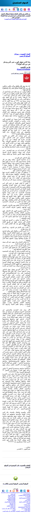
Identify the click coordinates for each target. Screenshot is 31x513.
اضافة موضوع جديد (25, 508)
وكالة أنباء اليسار (11, 498)
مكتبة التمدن (27, 505)
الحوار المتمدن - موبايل (22, 54)
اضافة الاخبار (27, 509)
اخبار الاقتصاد (12, 504)
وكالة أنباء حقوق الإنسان (10, 501)
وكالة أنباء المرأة (11, 495)
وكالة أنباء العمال (11, 500)
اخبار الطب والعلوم (11, 505)
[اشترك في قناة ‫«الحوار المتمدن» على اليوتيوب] (15, 19)
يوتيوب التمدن (27, 504)
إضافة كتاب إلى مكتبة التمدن (8, 511)
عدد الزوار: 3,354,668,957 (24, 507)
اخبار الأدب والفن (11, 496)
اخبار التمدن (12, 507)
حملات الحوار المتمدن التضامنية (23, 511)
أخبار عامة (13, 494)
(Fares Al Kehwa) (23, 69)
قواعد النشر (27, 500)
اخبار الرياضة (12, 503)
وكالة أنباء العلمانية (11, 499)
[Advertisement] (15, 36)
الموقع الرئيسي (24, 56)
